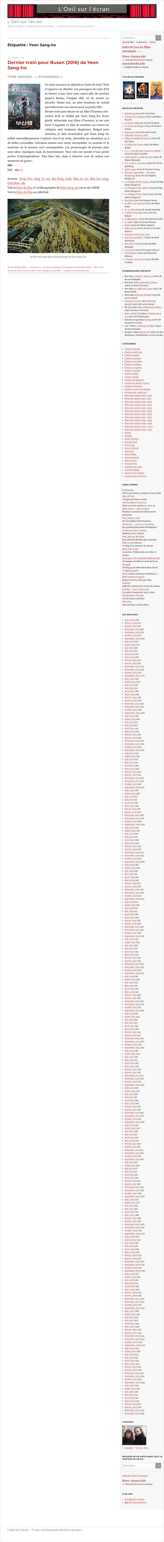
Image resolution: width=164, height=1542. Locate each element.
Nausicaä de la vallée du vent (138, 157)
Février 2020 (131, 846)
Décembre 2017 (132, 927)
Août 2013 (129, 1088)
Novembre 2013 (132, 1078)
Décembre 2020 (132, 815)
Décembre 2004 (132, 1410)
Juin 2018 (129, 908)
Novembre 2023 (132, 706)
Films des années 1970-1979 (138, 417)
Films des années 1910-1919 (138, 398)
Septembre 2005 (132, 1382)
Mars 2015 (129, 1029)
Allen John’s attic (130, 549)
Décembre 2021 (132, 778)
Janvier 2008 (131, 1295)
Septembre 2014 (132, 1047)
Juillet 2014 (130, 1054)
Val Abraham (131, 253)
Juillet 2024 (130, 682)
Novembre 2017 (132, 930)
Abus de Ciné (128, 496)
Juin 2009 (129, 1243)
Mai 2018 (129, 911)
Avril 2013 (129, 1100)
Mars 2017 (129, 954)
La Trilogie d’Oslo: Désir (136, 194)
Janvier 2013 (130, 1109)
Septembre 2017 (132, 936)
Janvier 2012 (130, 1147)
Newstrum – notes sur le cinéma (138, 524)
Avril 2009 (130, 1249)
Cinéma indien (132, 374)
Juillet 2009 (130, 1240)
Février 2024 (131, 697)
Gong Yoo (25, 178)
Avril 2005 (130, 1398)
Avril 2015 (129, 1026)
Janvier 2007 (131, 1333)
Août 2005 (129, 1385)
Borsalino (129, 200)
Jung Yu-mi (42, 178)
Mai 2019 (129, 874)
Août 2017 (129, 939)
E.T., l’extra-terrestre (135, 163)
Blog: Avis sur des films (133, 536)
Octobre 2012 (131, 1119)
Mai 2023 (129, 725)
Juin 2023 (129, 722)
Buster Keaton (131, 439)
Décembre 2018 (132, 889)
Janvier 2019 (131, 886)
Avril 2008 (130, 1286)
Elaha (127, 225)
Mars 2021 (129, 806)
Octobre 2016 (131, 970)
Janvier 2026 (131, 626)
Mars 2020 (130, 843)
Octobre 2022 (131, 747)
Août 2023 (129, 716)
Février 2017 (130, 957)
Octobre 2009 (131, 1230)
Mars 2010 (130, 1215)
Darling (147, 320)
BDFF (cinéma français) (133, 577)
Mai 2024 (129, 688)
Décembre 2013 (132, 1075)
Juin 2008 (129, 1280)
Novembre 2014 (132, 1041)
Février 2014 (131, 1069)
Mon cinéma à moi (131, 518)
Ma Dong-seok (61, 178)
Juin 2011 (129, 1168)
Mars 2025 (130, 657)
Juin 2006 (129, 1354)
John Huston (131, 460)
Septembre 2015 (132, 1010)
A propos (129, 1448)
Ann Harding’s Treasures (134, 502)
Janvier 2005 (131, 1407)
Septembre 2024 (132, 675)
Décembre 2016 (132, 964)
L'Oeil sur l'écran (25, 21)
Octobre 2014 (131, 1044)
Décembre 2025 (132, 629)
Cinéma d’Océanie (133, 386)
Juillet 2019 (130, 868)
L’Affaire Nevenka (133, 212)
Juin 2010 (129, 1205)
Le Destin (129, 123)
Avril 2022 (129, 765)
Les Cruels (130, 250)
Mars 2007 (130, 1326)
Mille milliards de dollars (146, 282)
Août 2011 (129, 1162)
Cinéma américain (133, 352)
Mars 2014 (130, 1066)
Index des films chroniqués (135, 1475)
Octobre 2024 (131, 672)
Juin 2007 (129, 1317)
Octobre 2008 (131, 1268)
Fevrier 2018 (131, 920)
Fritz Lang (130, 445)
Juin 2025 (129, 648)
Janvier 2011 (130, 1184)
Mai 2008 (129, 1283)
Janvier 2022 (131, 775)
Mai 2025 (129, 651)
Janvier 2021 (130, 812)
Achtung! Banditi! (143, 295)
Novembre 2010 (132, 1190)
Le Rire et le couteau (134, 203)
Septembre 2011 (132, 1159)
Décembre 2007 (132, 1299)
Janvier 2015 (130, 1035)
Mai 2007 (129, 1320)
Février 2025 (131, 660)
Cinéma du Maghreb (134, 380)
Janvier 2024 (131, 700)
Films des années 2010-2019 (138, 429)
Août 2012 (129, 1125)
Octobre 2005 (131, 1379)
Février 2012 (130, 1144)
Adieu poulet (131, 228)
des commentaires (135, 1502)
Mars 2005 (130, 1401)
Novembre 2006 (132, 1339)
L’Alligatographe (130, 570)
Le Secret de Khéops (134, 126)
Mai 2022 (129, 762)
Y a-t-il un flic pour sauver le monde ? (143, 151)
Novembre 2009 (132, 1227)
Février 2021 (130, 809)
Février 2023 (131, 734)
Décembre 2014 (132, 1038)
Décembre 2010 (132, 1187)
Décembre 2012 (132, 1113)
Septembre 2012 (132, 1122)
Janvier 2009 (131, 1258)
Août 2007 (129, 1311)
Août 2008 (130, 1274)
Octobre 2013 (131, 1081)
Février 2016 (131, 995)
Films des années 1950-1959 (138, 411)
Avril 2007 (130, 1323)
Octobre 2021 (131, 784)
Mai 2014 (129, 1060)
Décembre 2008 (132, 1261)
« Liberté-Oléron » (143, 276)
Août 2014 (129, 1051)
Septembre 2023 (132, 713)
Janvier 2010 (131, 1221)
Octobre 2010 (131, 1193)
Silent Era (127, 601)
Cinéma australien (133, 361)
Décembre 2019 (132, 852)
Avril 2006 (130, 1360)
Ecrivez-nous (142, 1448)
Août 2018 (129, 902)
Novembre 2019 (132, 855)
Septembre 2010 (132, 1196)
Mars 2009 (130, 1252)
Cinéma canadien (133, 364)
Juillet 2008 (130, 1277)
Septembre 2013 (132, 1085)
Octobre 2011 (131, 1156)
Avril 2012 (129, 1137)
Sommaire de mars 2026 (136, 135)
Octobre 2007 (131, 1305)
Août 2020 (129, 827)
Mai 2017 (129, 948)
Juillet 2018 (130, 905)
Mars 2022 (130, 769)
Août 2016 (129, 976)
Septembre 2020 (132, 824)
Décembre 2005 (132, 1373)
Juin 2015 (129, 1020)
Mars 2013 (129, 1103)
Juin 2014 (129, 1057)
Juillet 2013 (130, 1091)
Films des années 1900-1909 (138, 395)
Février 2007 (131, 1329)
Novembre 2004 (132, 1413)
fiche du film (24, 187)
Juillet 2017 (130, 942)
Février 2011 (130, 1181)
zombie (57, 270)
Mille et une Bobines (132, 543)
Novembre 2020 (132, 818)
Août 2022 (129, 753)
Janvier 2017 (130, 961)
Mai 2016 (129, 985)
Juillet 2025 (130, 645)
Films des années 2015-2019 (76, 267)
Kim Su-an (80, 178)
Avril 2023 (129, 728)
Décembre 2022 (132, 741)
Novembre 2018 (132, 893)
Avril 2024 (130, 691)
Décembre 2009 (132, 1224)
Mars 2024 (130, 694)
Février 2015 (130, 1032)
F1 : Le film (130, 209)
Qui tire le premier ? (134, 237)
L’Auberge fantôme (145, 326)
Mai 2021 (129, 799)
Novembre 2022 (132, 744)
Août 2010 (129, 1199)
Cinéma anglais (132, 355)
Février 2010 (131, 1218)
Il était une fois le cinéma (134, 530)
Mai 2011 (129, 1171)
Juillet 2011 (130, 1165)
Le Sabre (129, 222)
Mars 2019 (130, 880)
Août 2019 (129, 865)
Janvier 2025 (131, 663)
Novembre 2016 (132, 967)
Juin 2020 (129, 834)
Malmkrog (130, 113)
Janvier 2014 (131, 1072)
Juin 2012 (129, 1131)
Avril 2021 (129, 803)
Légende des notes (133, 467)
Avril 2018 (129, 914)
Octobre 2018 (131, 896)
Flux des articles (134, 1499)
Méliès (128, 433)
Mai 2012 (129, 1134)
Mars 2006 (130, 1364)
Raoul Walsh (130, 454)
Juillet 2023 (130, 719)
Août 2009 (130, 1236)
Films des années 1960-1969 (138, 414)
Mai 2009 (129, 1246)
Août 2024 (129, 679)
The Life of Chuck (133, 244)
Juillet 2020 (130, 830)
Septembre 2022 (132, 750)
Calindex (126, 583)
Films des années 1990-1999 (138, 423)
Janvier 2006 (131, 1370)
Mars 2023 (130, 731)
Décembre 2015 (132, 1001)
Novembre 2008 (132, 1264)
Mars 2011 (129, 1178)
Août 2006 (130, 1348)
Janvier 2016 (131, 998)
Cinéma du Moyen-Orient (137, 383)
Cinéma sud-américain (136, 392)
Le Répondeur (131, 219)
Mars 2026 (130, 620)
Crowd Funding (132, 470)
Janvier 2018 (131, 923)
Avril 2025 (129, 654)
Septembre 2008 (133, 1271)
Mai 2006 (129, 1357)
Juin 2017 (129, 945)
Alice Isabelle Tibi (133, 313)
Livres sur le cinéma (134, 473)
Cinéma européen (133, 368)
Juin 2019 (129, 871)
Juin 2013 (129, 1094)
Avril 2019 (129, 877)
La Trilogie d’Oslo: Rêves (136, 188)
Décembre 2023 (132, 703)
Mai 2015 (129, 1023)
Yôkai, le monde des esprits (138, 138)
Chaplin (128, 436)
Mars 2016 (130, 992)
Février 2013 (130, 1106)
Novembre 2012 (132, 1116)
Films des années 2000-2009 (139, 426)
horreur (26, 270)
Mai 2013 (129, 1097)
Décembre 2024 (132, 666)
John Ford (129, 451)
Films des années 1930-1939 (138, 405)
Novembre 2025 (132, 632)
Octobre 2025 (131, 635)
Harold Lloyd (131, 442)
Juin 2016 (129, 982)
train (33, 270)
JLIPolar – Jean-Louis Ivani (135, 589)
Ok (159, 38)
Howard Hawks (132, 457)
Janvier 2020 (131, 849)
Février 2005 (131, 1404)
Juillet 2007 (130, 1314)
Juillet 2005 (130, 1388)
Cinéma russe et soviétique (138, 389)
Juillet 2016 (130, 979)
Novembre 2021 (132, 781)
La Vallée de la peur (134, 144)
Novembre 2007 (132, 1302)
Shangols (126, 564)
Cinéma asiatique (52, 267)
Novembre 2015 (132, 1004)
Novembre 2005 (132, 1376)
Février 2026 (131, 623)
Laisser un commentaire (76, 270)
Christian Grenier (133, 301)
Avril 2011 (129, 1175)
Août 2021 (129, 790)
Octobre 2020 (131, 821)
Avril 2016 (129, 989)
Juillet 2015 (130, 1017)
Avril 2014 (129, 1063)
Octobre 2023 (131, 710)
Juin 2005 (129, 1392)
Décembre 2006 (132, 1336)
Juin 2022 (129, 759)
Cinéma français (132, 371)
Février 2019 (131, 883)
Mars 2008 (130, 1289)
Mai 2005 (129, 1395)
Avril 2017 (129, 951)
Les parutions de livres (136, 476)
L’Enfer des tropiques (135, 117)
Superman (130, 132)
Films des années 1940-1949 (138, 408)
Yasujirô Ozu (131, 463)
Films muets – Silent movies (136, 508)
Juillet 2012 (130, 1128)
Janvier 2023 (131, 738)
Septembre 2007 (132, 1308)
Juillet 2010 (130, 1202)
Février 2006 (131, 1367)
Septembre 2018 (132, 899)
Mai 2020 (129, 837)
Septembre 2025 (132, 638)
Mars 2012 (129, 1141)
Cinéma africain (132, 349)
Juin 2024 (129, 685)
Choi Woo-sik (16, 183)
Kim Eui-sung (99, 178)
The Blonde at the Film (133, 595)
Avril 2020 (130, 840)
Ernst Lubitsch (132, 448)
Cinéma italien (132, 377)
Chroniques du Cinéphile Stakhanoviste (141, 558)
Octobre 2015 (131, 1007)
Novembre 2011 (132, 1153)
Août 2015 (129, 1013)
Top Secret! (144, 332)
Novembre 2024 (132, 669)
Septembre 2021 (132, 787)
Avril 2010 (129, 1212)
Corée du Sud (15, 270)
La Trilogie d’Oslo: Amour (137, 182)
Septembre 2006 (133, 1345)
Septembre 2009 (133, 1233)
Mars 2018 (130, 917)
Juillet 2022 (130, 756)
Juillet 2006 (130, 1351)
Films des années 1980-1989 (138, 420)
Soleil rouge (130, 169)
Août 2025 (129, 641)
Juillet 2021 (130, 793)
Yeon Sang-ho (69, 187)
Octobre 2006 (131, 1342)
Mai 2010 (129, 1209)
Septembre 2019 (132, 862)
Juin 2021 (129, 796)
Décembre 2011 (132, 1150)
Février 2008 (131, 1292)
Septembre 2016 (132, 973)
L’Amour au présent (134, 259)
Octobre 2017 (131, 933)
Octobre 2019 (131, 858)
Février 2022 (131, 772)
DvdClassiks (128, 490)
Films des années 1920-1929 (138, 402)
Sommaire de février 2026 (137, 234)
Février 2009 (131, 1255)
